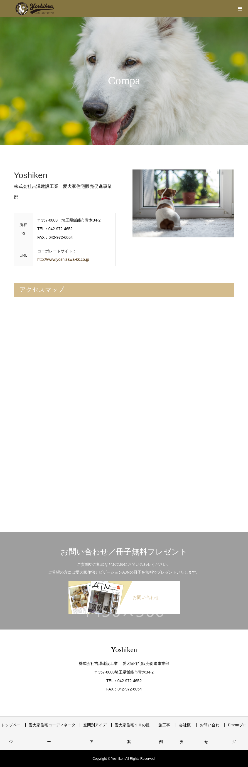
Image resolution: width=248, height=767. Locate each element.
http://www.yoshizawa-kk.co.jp (63, 259)
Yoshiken (124, 649)
